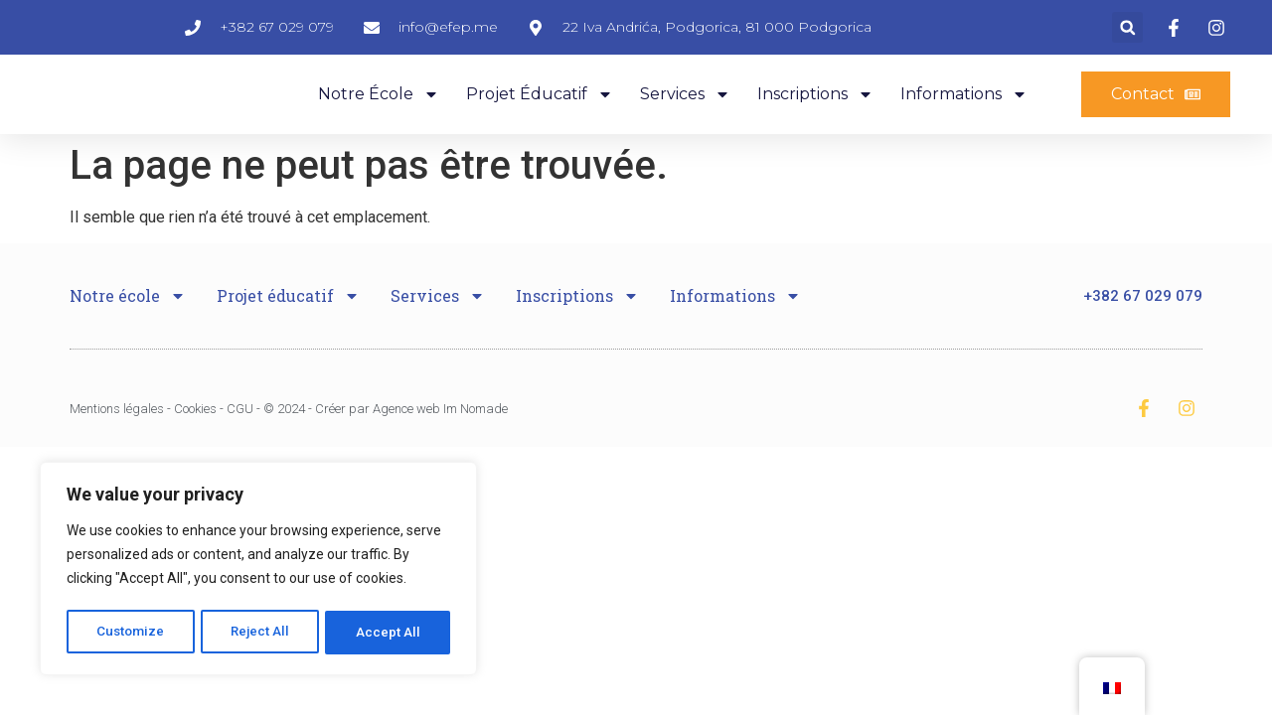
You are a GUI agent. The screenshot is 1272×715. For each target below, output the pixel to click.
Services (685, 118)
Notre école (378, 118)
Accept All (389, 633)
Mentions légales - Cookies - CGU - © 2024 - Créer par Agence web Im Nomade (289, 442)
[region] (258, 571)
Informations (964, 118)
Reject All (262, 633)
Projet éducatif (539, 118)
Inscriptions (815, 118)
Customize (130, 633)
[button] (1127, 35)
